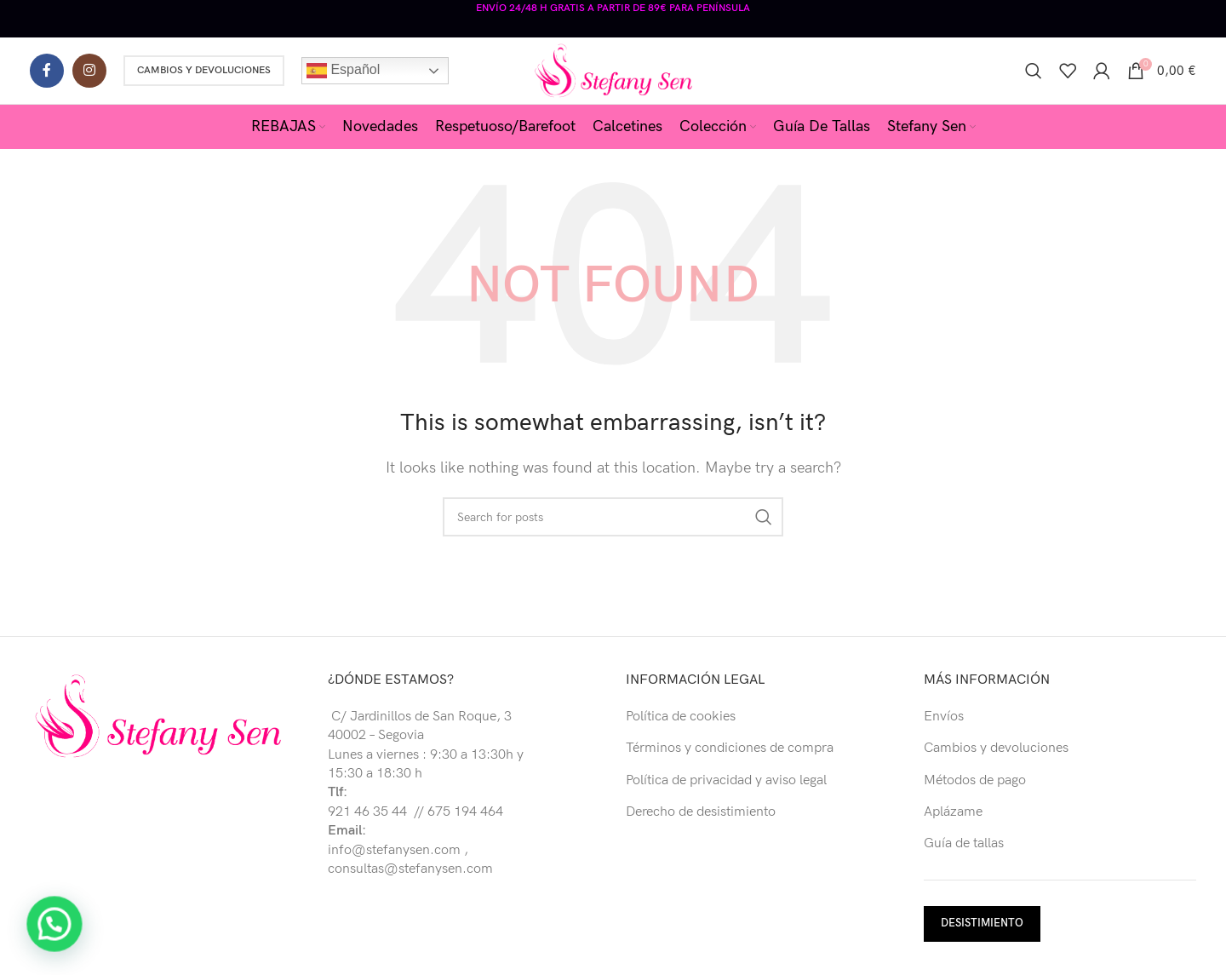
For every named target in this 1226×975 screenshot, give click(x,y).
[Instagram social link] (89, 68)
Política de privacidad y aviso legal (726, 779)
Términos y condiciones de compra (730, 746)
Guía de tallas (964, 842)
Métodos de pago (975, 779)
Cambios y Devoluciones (204, 67)
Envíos (944, 715)
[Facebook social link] (47, 68)
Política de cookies (681, 715)
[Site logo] (613, 68)
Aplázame (953, 810)
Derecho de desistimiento (701, 810)
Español (343, 68)
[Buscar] (1034, 68)
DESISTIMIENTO (982, 921)
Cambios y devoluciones (996, 746)
